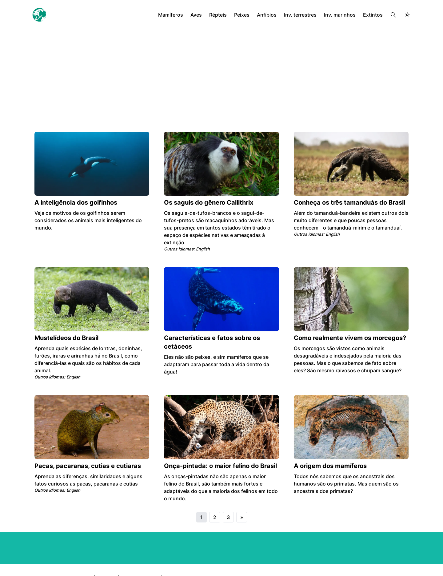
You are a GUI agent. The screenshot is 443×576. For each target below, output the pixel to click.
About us (129, 562)
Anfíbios (269, 15)
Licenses (151, 562)
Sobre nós (106, 562)
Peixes (244, 15)
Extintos (373, 15)
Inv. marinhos (341, 15)
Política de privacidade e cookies (196, 562)
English (203, 241)
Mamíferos (174, 15)
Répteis (221, 15)
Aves (199, 15)
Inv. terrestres (302, 15)
